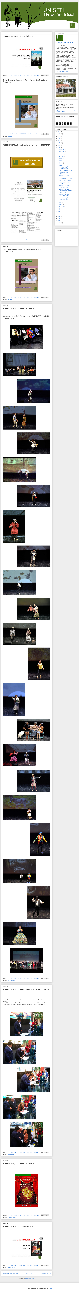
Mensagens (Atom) (29, 1278)
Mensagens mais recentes (10, 1273)
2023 (59, 138)
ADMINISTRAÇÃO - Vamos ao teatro (18, 308)
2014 (59, 220)
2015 (59, 218)
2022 (59, 140)
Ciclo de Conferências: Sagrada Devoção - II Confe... (65, 182)
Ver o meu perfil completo (62, 71)
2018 (59, 211)
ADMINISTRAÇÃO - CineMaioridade (18, 36)
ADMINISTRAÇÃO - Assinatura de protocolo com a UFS (26, 989)
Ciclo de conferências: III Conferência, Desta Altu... (65, 172)
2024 (59, 136)
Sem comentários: (34, 75)
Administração (11, 1154)
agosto (61, 158)
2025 (59, 134)
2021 (59, 143)
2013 (59, 223)
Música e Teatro (11, 980)
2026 (59, 131)
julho (60, 160)
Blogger (50, 1288)
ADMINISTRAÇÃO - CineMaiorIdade (18, 1226)
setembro (61, 156)
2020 (59, 145)
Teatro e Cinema (11, 1217)
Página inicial (28, 1273)
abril (60, 202)
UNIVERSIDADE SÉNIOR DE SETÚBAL (65, 43)
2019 (59, 147)
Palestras (10, 136)
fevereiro (61, 206)
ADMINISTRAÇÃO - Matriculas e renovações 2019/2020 (26, 145)
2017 (59, 214)
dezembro (62, 149)
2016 (59, 216)
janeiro (61, 209)
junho (60, 163)
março (61, 204)
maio (60, 165)
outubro (61, 153)
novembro (62, 151)
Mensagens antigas (45, 1273)
